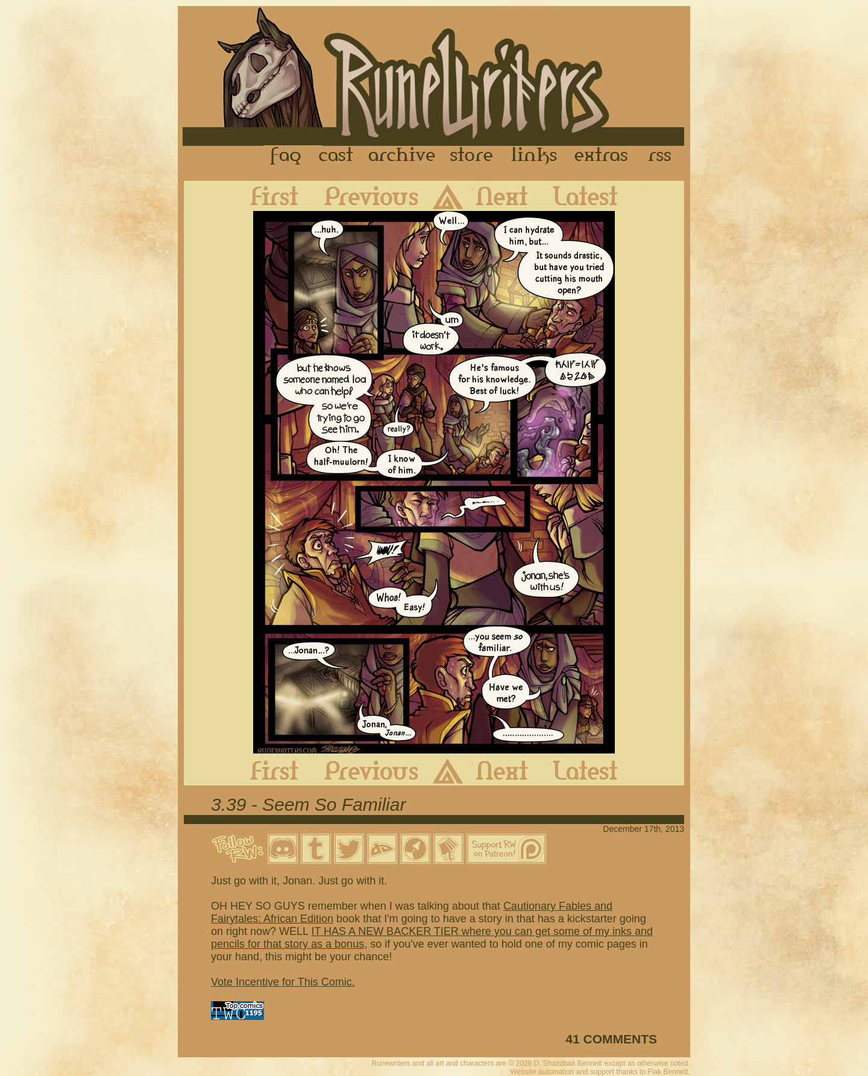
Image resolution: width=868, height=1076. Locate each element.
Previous (362, 196)
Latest (595, 196)
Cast (336, 156)
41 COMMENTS (611, 1039)
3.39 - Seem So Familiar (308, 804)
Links (534, 156)
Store (471, 156)
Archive (402, 156)
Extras (603, 156)
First (264, 196)
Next (511, 196)
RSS (663, 156)
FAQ (286, 156)
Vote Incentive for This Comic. (283, 982)
